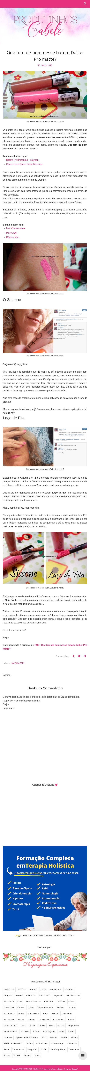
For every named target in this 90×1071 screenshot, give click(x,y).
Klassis (31, 1019)
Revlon (64, 1037)
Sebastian (72, 1043)
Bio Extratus (73, 995)
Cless (71, 1001)
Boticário (9, 1001)
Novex (71, 1031)
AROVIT (22, 989)
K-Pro (55, 1013)
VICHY (17, 1055)
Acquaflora (55, 989)
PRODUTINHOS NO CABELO (30, 1069)
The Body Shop (57, 1049)
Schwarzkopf (57, 1043)
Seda (6, 1049)
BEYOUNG (44, 995)
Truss (7, 1055)
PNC (37, 645)
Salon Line (41, 1043)
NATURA (25, 1031)
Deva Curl (9, 1007)
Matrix (61, 1025)
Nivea (62, 1031)
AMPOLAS (9, 989)
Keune (21, 1019)
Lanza (71, 1019)
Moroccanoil (10, 1031)
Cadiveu (61, 1001)
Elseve (20, 1007)
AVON (43, 989)
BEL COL (31, 995)
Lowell (42, 1025)
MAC (51, 1025)
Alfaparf (8, 995)
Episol (31, 1007)
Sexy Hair (33, 1049)
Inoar (21, 1013)
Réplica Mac (12, 237)
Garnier (72, 1007)
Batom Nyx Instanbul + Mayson (22, 160)
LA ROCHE (44, 1019)
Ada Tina (69, 989)
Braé (19, 1001)
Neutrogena (49, 1031)
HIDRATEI (9, 1013)
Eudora (60, 1007)
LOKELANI (59, 1019)
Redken (53, 1037)
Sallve (30, 1043)
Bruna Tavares (33, 1001)
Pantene (8, 1037)
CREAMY (48, 1001)
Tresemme (74, 1049)
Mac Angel (11, 233)
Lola (23, 1025)
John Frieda (33, 1013)
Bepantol (58, 995)
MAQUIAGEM (17, 663)
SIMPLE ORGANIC (13, 1043)
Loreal (32, 1025)
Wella (37, 1055)
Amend (19, 995)
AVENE (33, 989)
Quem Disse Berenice (27, 1037)
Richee (74, 1037)
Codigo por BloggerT (70, 1069)
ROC (44, 1037)
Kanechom (66, 1013)
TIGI (43, 1049)
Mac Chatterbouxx (15, 228)
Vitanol (27, 1055)
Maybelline (73, 1025)
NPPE (36, 1031)
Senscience (18, 1049)
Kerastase (9, 1019)
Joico (45, 1013)
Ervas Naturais (45, 1007)
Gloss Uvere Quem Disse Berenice (24, 164)
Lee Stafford (10, 1025)
